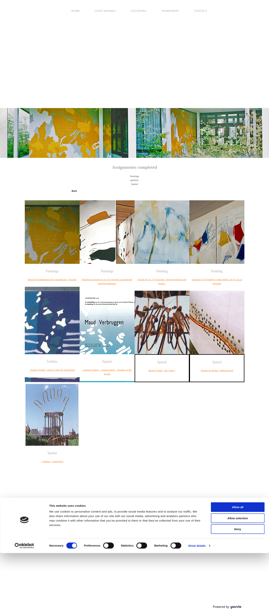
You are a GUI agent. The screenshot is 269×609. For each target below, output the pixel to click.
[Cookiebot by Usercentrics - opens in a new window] (24, 330)
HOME (76, 10)
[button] (74, 191)
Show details (197, 329)
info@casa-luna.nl (185, 512)
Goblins (52, 361)
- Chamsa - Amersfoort (52, 461)
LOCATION (138, 10)
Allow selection (237, 302)
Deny (237, 313)
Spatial (107, 361)
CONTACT (200, 10)
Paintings (52, 271)
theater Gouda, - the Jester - (162, 370)
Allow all (237, 291)
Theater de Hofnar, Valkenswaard (216, 370)
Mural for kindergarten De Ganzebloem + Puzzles (52, 279)
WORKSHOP (169, 10)
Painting (162, 271)
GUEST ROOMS (104, 10)
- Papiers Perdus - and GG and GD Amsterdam (52, 369)
